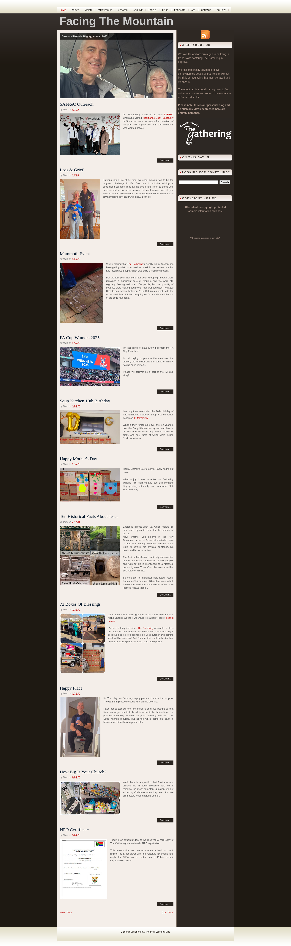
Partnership (105, 10)
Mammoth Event (75, 254)
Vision (88, 10)
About (75, 10)
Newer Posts (66, 912)
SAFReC (168, 114)
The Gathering (135, 264)
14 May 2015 (141, 418)
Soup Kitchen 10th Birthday (85, 401)
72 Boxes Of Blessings (80, 604)
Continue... (165, 160)
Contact (206, 10)
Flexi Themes (147, 932)
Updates (122, 10)
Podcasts (180, 10)
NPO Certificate (74, 830)
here (220, 211)
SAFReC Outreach (77, 104)
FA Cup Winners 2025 (80, 338)
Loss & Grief (71, 170)
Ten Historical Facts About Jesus (89, 516)
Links (165, 10)
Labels (152, 10)
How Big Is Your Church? (83, 772)
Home (63, 10)
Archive (138, 10)
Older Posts (167, 912)
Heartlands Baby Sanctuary (158, 117)
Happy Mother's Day (78, 459)
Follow (221, 10)
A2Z (193, 10)
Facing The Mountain (116, 21)
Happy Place (71, 688)
